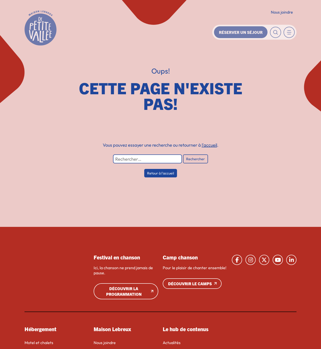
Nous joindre (282, 12)
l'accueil (209, 145)
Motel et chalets (39, 342)
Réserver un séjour (241, 32)
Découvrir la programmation (124, 291)
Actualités (172, 342)
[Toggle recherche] (275, 32)
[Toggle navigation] (289, 32)
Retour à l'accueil (160, 173)
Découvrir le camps (190, 283)
